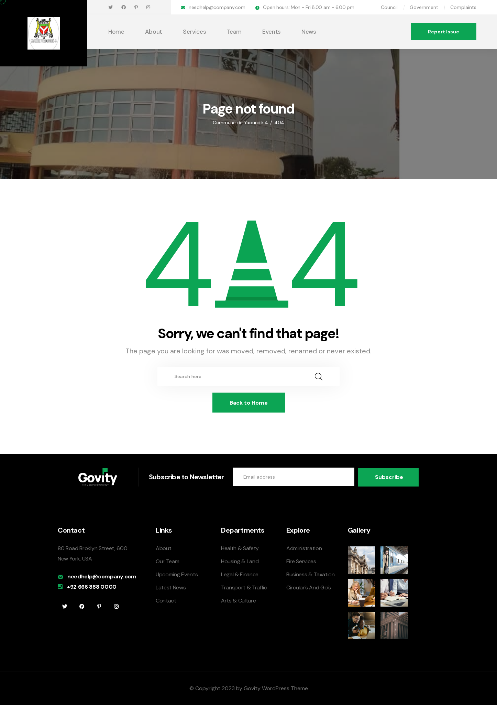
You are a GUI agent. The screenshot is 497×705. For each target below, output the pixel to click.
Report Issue (443, 32)
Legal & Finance (239, 574)
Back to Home (249, 402)
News (308, 31)
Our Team (167, 561)
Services (194, 31)
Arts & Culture (238, 600)
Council (389, 7)
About (153, 31)
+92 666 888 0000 (92, 586)
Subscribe (389, 476)
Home (116, 31)
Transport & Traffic (244, 587)
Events (271, 31)
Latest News (171, 587)
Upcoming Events (177, 574)
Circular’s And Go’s (308, 587)
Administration (304, 548)
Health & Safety (240, 548)
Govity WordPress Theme (276, 688)
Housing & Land (240, 561)
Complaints (463, 7)
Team (234, 31)
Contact (166, 600)
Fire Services (301, 561)
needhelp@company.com (217, 7)
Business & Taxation (310, 574)
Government (424, 7)
